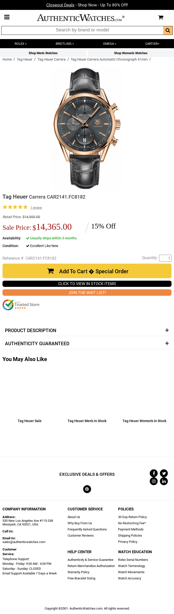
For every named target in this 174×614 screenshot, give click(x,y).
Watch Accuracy (129, 578)
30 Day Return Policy (132, 517)
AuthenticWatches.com (85, 18)
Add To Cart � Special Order (93, 271)
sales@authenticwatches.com (23, 542)
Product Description (30, 330)
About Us (74, 517)
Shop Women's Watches (131, 53)
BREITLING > (65, 43)
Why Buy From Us (80, 523)
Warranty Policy (78, 572)
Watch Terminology (131, 566)
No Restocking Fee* (132, 523)
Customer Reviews (81, 535)
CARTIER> (152, 43)
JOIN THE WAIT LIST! (87, 292)
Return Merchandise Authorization (91, 566)
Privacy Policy (127, 542)
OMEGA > (109, 43)
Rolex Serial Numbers (133, 560)
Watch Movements (131, 572)
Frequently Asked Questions (87, 529)
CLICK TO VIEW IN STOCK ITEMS (87, 283)
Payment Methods (131, 529)
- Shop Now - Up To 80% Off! (87, 4)
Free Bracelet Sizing (81, 578)
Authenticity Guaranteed (37, 343)
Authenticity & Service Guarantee (90, 560)
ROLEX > (21, 43)
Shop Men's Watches (43, 53)
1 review (36, 207)
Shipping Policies (130, 535)
